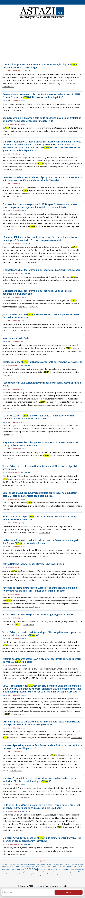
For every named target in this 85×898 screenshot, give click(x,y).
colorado (7, 872)
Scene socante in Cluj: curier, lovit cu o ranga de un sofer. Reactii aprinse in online (42, 384)
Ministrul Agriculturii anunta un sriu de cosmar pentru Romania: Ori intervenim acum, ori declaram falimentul (41, 839)
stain (9, 866)
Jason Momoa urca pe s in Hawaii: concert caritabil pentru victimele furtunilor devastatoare (40, 316)
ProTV (21, 321)
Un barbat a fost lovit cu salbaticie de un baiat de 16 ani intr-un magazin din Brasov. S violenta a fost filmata (40, 542)
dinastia (75, 864)
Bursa (21, 341)
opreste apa (54, 864)
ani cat (54, 869)
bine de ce (16, 872)
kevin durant (63, 869)
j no (21, 864)
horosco (20, 869)
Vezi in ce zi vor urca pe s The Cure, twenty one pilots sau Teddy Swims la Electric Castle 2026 (39, 518)
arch (65, 864)
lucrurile (44, 864)
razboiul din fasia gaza (51, 874)
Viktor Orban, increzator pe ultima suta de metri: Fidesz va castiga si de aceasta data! (40, 468)
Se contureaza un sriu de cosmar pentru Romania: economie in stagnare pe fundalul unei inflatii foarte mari (38, 417)
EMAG (42, 861)
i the (38, 864)
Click (21, 567)
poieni (58, 872)
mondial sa (79, 869)
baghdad (32, 874)
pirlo (14, 869)
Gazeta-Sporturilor (25, 243)
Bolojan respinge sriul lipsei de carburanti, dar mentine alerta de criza (42, 362)
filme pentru (6, 869)
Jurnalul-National (25, 71)
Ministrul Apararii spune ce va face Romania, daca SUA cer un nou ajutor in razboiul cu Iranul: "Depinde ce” (42, 747)
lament (80, 866)
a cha (53, 872)
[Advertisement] (42, 46)
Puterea (22, 389)
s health (35, 876)
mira (42, 869)
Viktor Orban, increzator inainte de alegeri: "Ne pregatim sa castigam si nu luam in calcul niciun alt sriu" (41, 634)
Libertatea (23, 665)
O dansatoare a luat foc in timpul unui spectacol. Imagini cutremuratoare (41, 269)
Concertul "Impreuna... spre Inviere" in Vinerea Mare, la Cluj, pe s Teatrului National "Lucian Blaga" (39, 66)
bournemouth (29, 864)
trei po (47, 866)
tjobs (19, 874)
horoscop (32, 869)
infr (61, 864)
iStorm (41, 886)
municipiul (16, 866)
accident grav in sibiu (71, 872)
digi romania (27, 872)
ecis (24, 866)
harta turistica (32, 866)
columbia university (67, 866)
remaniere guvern (8, 874)
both (41, 866)
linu (70, 864)
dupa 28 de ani (46, 876)
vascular (37, 872)
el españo (66, 874)
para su (16, 864)
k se (38, 874)
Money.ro (23, 154)
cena (2, 864)
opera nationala (77, 874)
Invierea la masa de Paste (15, 338)
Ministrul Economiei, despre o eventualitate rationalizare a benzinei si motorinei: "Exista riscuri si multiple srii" (39, 780)
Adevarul (22, 101)
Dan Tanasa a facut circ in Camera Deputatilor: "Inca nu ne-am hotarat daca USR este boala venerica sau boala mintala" (39, 494)
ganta (71, 869)
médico (47, 869)
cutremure (45, 872)
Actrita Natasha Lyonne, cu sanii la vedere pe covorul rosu (33, 564)
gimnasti (54, 866)
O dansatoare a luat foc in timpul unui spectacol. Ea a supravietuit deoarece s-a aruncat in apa (37, 292)
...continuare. (8, 86)
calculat (8, 864)
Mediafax (22, 210)
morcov (25, 874)
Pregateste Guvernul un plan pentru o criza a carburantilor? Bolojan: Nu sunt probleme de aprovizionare (40, 444)
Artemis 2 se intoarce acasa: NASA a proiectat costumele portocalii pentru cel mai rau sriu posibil (41, 660)
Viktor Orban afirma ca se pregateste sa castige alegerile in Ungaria (38, 614)
